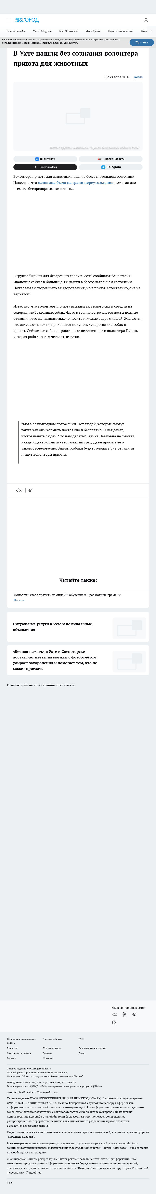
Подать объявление (120, 31)
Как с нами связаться (19, 1053)
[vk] (19, 490)
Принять (141, 42)
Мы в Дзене (93, 31)
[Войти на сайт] (146, 20)
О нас (82, 1053)
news (138, 77)
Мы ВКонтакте (68, 31)
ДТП (81, 1038)
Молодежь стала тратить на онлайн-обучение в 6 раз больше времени (78, 598)
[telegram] (32, 490)
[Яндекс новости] (111, 159)
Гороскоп (12, 1048)
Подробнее (33, 1172)
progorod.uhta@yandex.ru (22, 1092)
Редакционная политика (92, 1048)
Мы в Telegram (42, 31)
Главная (11, 1058)
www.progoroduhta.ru (39, 1068)
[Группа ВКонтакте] (45, 159)
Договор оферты (52, 1038)
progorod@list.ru (92, 1086)
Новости (48, 1058)
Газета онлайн (15, 31)
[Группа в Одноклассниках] (124, 1014)
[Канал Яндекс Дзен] (45, 167)
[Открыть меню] (8, 20)
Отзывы (47, 1053)
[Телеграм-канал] (111, 167)
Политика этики (52, 1048)
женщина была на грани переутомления (76, 182)
